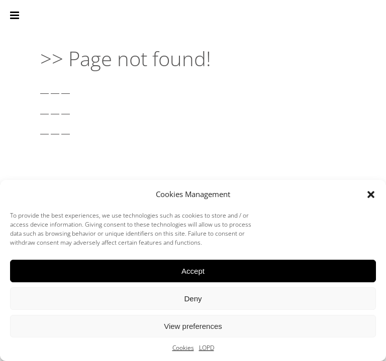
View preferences (193, 326)
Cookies (183, 347)
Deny (193, 298)
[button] (371, 195)
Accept (193, 271)
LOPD (206, 347)
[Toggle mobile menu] (15, 15)
